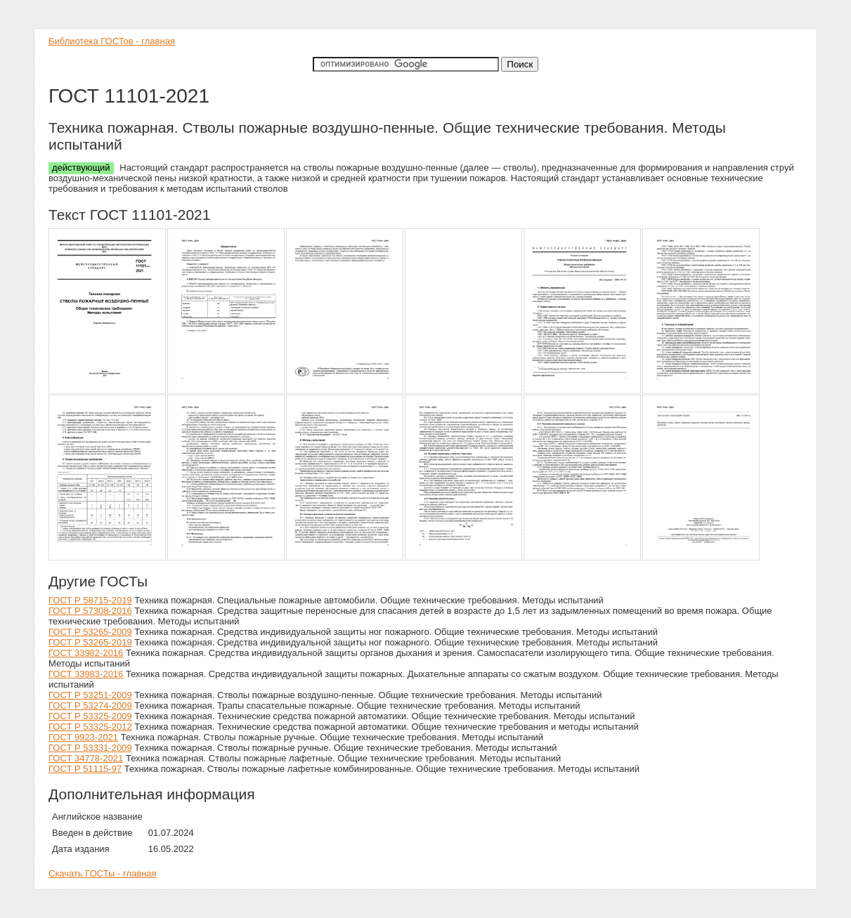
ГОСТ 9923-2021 (83, 737)
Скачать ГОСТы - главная (102, 873)
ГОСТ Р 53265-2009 (90, 632)
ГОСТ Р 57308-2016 (90, 610)
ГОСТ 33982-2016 (85, 653)
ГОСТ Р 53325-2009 (90, 716)
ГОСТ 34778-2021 (85, 758)
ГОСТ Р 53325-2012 (90, 726)
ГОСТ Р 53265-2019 (90, 642)
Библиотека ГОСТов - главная (111, 41)
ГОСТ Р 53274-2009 (90, 705)
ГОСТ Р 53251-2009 (90, 695)
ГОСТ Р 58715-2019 (90, 600)
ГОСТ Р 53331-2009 (90, 747)
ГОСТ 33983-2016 (85, 674)
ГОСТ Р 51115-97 (85, 768)
